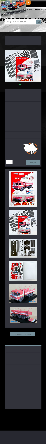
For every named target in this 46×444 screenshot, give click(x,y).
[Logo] (21, 12)
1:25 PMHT (29, 414)
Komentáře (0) (15, 342)
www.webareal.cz (30, 418)
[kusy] (9, 162)
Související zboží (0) (23, 338)
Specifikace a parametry (23, 334)
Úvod (9, 31)
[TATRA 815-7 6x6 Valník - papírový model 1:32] (23, 50)
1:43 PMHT (30, 412)
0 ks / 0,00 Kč (35, 1)
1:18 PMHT (18, 414)
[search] (38, 22)
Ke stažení (31, 342)
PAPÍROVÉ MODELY (18, 31)
